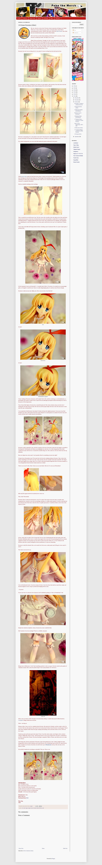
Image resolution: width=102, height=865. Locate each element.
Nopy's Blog (76, 145)
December (77, 97)
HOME (19, 18)
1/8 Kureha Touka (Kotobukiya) (78, 117)
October (76, 101)
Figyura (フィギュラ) (78, 153)
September (77, 136)
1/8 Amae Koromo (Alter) (78, 107)
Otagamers (75, 151)
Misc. (52, 18)
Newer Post (21, 848)
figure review (30, 808)
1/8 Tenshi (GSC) (77, 134)
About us (25, 18)
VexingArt (20, 720)
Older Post (65, 848)
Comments (75, 32)
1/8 (22, 808)
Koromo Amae (36, 808)
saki (43, 808)
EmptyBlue (75, 160)
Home (43, 848)
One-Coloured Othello (78, 155)
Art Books (46, 18)
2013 (74, 92)
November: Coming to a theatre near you (78, 104)
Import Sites (32, 18)
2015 (74, 88)
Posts (74, 30)
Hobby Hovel (76, 147)
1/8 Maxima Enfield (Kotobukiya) (78, 110)
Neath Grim (76, 157)
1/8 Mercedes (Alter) (78, 127)
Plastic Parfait (76, 162)
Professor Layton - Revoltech (78, 113)
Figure (27, 808)
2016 (74, 86)
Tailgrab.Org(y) (76, 149)
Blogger (53, 858)
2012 (74, 94)
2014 (74, 90)
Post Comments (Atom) (28, 850)
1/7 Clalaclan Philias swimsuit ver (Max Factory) (78, 131)
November (77, 99)
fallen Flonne (59, 31)
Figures (39, 18)
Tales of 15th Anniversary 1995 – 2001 (78, 124)
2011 (74, 96)
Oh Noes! (58, 18)
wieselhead (75, 143)
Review (40, 808)
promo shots (24, 176)
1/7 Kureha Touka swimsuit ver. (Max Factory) (78, 120)
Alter (24, 808)
